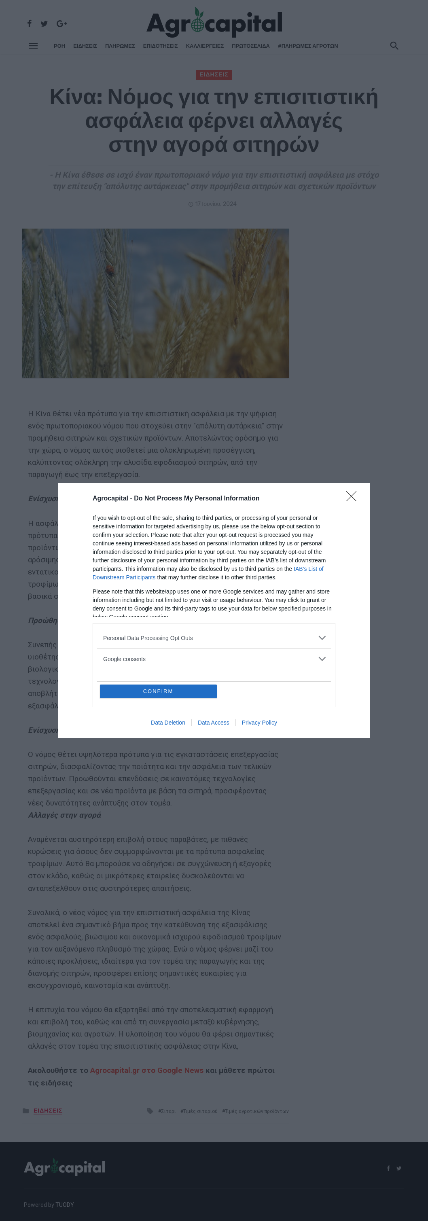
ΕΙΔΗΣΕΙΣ (85, 46)
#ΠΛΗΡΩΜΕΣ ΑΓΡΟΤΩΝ (308, 46)
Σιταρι (168, 1111)
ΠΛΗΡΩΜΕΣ (120, 46)
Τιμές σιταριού (200, 1111)
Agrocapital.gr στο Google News (146, 1070)
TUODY (64, 1205)
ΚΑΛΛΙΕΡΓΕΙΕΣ (205, 46)
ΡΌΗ (59, 46)
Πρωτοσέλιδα (251, 46)
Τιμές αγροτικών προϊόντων (257, 1111)
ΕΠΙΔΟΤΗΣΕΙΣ (160, 46)
